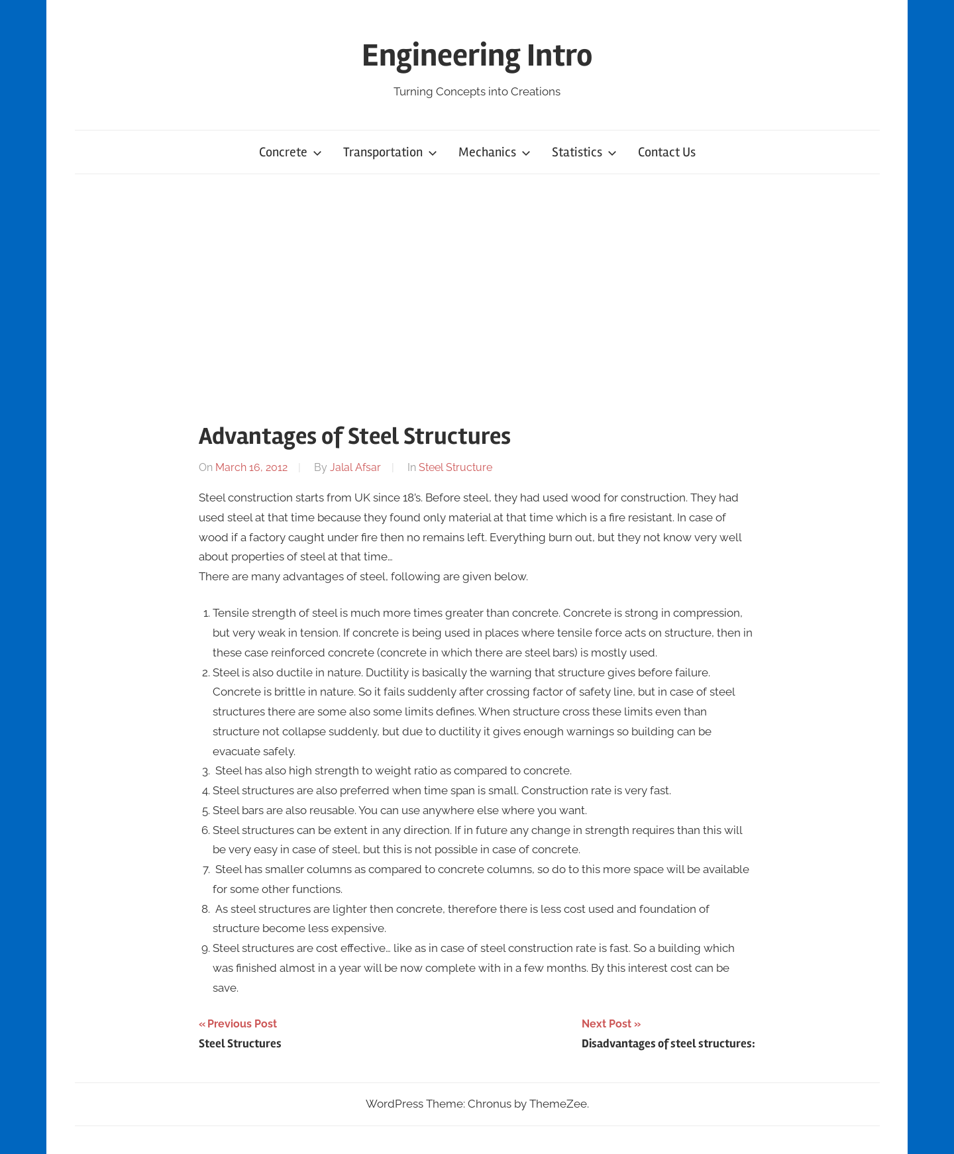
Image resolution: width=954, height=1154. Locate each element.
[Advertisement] (477, 295)
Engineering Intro (477, 55)
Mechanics (494, 152)
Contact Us (667, 152)
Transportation (390, 152)
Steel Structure (455, 467)
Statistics (584, 152)
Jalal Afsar (355, 467)
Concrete (290, 152)
